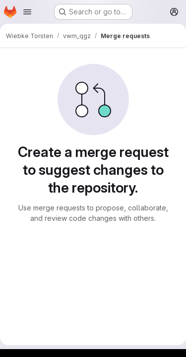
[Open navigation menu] (27, 12)
